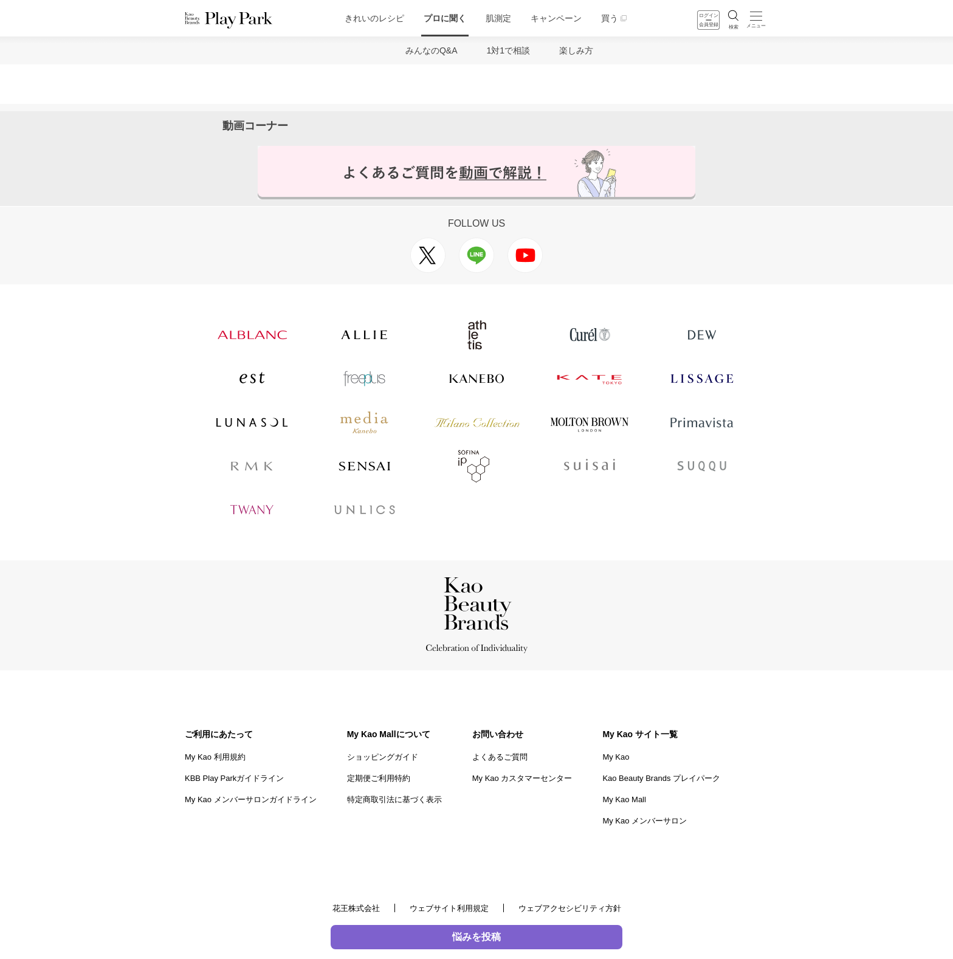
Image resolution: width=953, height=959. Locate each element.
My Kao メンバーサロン (644, 821)
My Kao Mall (624, 799)
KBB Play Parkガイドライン (234, 778)
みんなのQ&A (431, 50)
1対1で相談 (509, 50)
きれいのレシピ (374, 18)
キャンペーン (556, 18)
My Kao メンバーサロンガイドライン (251, 799)
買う (609, 18)
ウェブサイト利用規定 (449, 908)
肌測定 (498, 18)
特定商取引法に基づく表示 (394, 799)
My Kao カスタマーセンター (522, 778)
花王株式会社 (356, 908)
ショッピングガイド (382, 757)
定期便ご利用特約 (378, 778)
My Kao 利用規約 (215, 757)
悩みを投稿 (476, 937)
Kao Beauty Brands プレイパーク (661, 778)
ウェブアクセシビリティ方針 (569, 908)
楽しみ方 (576, 50)
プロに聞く (445, 18)
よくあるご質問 (500, 757)
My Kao (615, 757)
